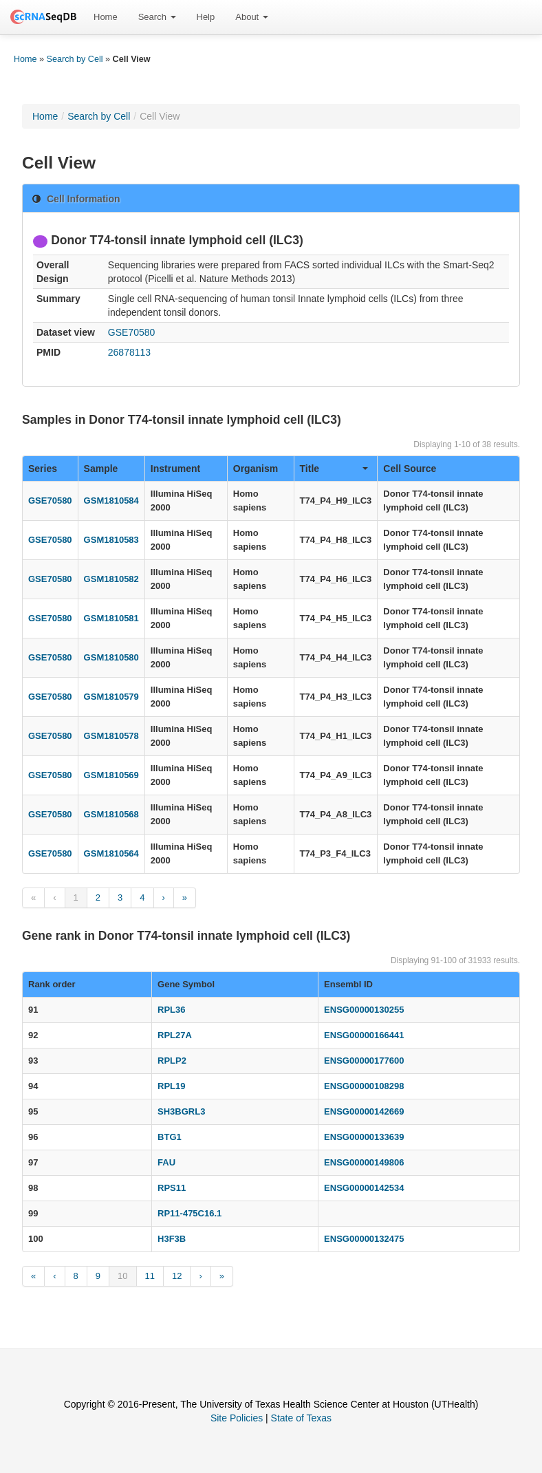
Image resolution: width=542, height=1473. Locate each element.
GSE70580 (131, 332)
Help (206, 17)
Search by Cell (75, 59)
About (251, 17)
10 (122, 1276)
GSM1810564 (111, 853)
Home (106, 17)
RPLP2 (172, 1060)
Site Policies (236, 1417)
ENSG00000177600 (364, 1060)
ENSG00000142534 (364, 1188)
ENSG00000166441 (364, 1035)
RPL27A (175, 1035)
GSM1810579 (111, 696)
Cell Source (409, 468)
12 (177, 1276)
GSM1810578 (111, 736)
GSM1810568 (111, 814)
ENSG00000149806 (364, 1162)
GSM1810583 (111, 540)
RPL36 (171, 1009)
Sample (101, 468)
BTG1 (170, 1137)
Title (334, 468)
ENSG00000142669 (364, 1111)
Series (42, 468)
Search (157, 17)
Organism (255, 468)
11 (150, 1276)
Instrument (175, 468)
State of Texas (301, 1417)
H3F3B (172, 1239)
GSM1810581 (111, 618)
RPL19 (171, 1086)
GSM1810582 (111, 579)
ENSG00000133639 (364, 1137)
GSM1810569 (111, 775)
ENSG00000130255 (364, 1009)
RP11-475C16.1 (189, 1213)
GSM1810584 (111, 500)
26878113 (129, 352)
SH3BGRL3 (181, 1111)
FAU (166, 1162)
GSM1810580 (111, 657)
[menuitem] (105, 17)
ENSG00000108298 (364, 1086)
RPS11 (172, 1188)
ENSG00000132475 (364, 1239)
